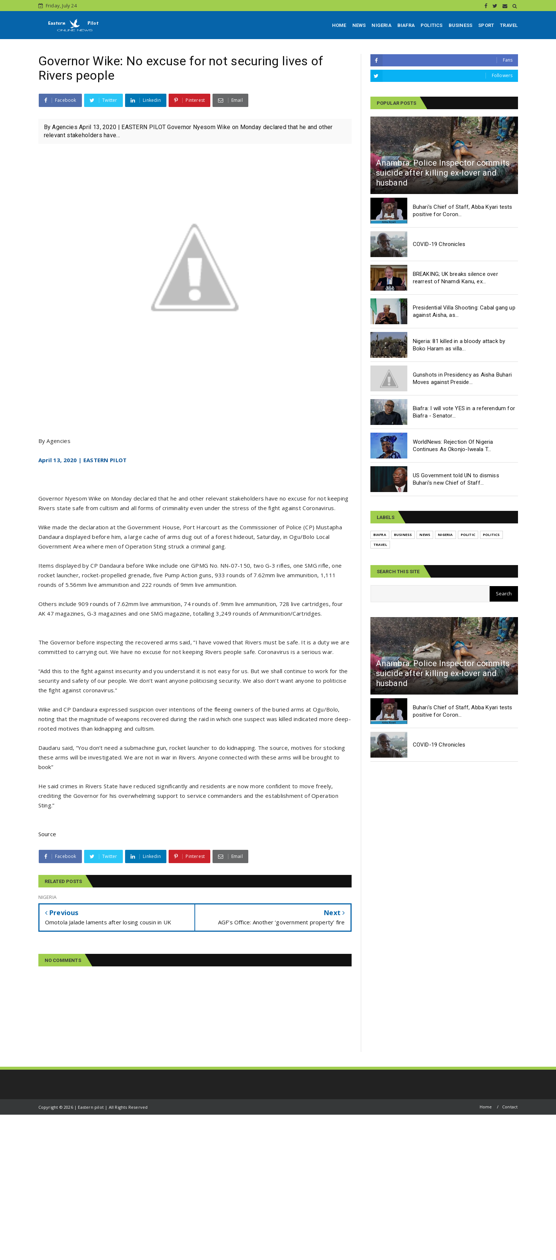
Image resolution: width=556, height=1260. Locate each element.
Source (47, 834)
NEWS (359, 25)
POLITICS (432, 25)
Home (486, 1107)
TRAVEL (509, 25)
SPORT (486, 25)
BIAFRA (406, 25)
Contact (510, 1107)
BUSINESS (461, 25)
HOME (339, 25)
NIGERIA (381, 25)
